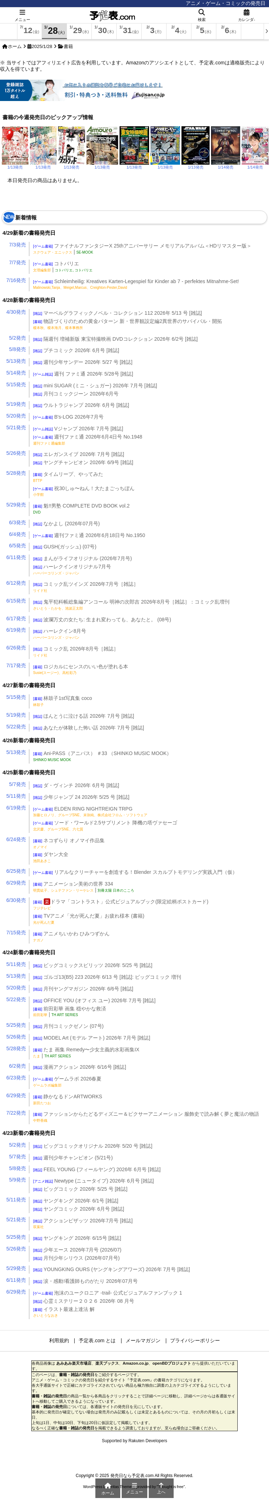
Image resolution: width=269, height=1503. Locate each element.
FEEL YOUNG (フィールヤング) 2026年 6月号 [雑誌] (97, 1169)
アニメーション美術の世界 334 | (83, 887)
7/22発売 (16, 1113)
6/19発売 (16, 630)
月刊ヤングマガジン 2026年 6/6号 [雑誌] (83, 989)
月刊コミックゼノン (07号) (68, 1026)
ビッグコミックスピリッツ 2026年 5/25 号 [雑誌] (92, 965)
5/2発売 (17, 338)
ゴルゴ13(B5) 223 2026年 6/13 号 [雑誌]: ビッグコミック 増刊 (107, 977)
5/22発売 (16, 726)
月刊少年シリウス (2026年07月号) (76, 1258)
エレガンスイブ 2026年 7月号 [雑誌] (78, 454)
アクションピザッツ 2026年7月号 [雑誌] (83, 1223)
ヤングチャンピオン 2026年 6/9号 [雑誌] (83, 462)
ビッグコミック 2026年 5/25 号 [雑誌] (80, 1189)
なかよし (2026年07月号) (66, 523)
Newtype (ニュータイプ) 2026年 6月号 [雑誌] (93, 1181)
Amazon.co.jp (136, 1363)
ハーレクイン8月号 (59, 633)
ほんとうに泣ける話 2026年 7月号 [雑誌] (83, 716)
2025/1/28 (42, 46)
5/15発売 (16, 384)
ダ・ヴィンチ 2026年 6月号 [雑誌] (76, 785)
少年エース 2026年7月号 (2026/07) (77, 1250)
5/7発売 (17, 784)
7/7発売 (17, 262)
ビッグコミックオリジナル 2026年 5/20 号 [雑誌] (92, 1146)
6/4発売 (17, 534)
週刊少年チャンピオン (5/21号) (73, 1158)
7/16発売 (16, 280)
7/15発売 (16, 932)
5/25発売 (16, 1025)
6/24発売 (16, 839)
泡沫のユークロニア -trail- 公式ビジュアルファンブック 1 (107, 1293)
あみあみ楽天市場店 (73, 1363)
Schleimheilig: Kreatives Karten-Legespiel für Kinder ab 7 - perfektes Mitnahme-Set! (136, 284)
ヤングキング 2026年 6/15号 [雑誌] (77, 1238)
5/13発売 (16, 361)
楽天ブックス (107, 1363)
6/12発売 (16, 583)
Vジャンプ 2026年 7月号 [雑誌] (78, 428)
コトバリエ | (63, 266)
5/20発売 (16, 416)
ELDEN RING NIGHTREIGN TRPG (90, 811)
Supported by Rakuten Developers (134, 1440)
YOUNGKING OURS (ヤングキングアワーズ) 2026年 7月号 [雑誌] (111, 1269)
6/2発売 (17, 1066)
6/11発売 (16, 557)
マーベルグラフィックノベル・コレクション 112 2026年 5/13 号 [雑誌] (117, 313)
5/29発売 (16, 505)
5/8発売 (17, 349)
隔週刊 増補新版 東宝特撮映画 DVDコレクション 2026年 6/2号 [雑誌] (115, 339)
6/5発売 (17, 545)
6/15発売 (16, 601)
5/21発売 (16, 427)
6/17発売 (16, 618)
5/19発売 (16, 404)
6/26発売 (16, 647)
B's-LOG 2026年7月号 (68, 417)
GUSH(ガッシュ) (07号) (64, 546)
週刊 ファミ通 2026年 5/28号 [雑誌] (83, 374)
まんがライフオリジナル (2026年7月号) (82, 558)
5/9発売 (17, 1180)
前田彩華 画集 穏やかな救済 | (69, 1012)
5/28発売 (16, 473)
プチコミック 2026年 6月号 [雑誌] (76, 350)
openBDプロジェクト (171, 1363)
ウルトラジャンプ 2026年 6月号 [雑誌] (81, 405)
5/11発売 (16, 796)
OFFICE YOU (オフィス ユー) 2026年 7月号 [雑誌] (94, 1000)
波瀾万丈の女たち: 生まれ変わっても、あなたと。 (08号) (102, 619)
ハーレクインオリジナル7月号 (72, 569)
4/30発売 (16, 312)
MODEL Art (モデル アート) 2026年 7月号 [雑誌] (91, 1038)
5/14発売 (16, 373)
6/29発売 (16, 883)
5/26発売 (16, 453)
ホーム (15, 46)
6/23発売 (16, 1077)
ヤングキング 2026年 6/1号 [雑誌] (75, 1201)
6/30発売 (16, 900)
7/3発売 (17, 245)
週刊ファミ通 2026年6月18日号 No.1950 (89, 535)
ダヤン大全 (50, 857)
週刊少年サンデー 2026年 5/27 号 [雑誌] (82, 362)
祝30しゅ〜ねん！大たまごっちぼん (83, 491)
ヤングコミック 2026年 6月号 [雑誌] (78, 1209)
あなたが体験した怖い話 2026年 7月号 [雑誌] (88, 728)
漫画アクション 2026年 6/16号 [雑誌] (79, 1067)
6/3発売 (17, 522)
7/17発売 (16, 665)
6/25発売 (16, 871)
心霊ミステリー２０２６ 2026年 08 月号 (83, 1301)
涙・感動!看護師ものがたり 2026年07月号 (85, 1281)
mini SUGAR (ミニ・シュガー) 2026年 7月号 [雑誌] (95, 385)
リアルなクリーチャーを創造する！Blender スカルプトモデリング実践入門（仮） (135, 872)
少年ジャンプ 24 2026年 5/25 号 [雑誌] (81, 797)
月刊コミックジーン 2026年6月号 (75, 394)
